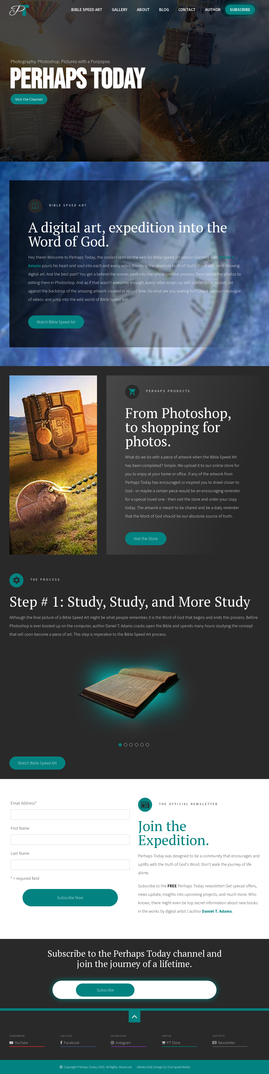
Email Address (24, 803)
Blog (164, 9)
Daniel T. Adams (217, 911)
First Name (20, 828)
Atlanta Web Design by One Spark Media (163, 1067)
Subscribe (240, 9)
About (143, 9)
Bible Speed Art (86, 9)
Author (212, 9)
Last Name (20, 853)
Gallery (119, 9)
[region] (134, 81)
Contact (187, 9)
